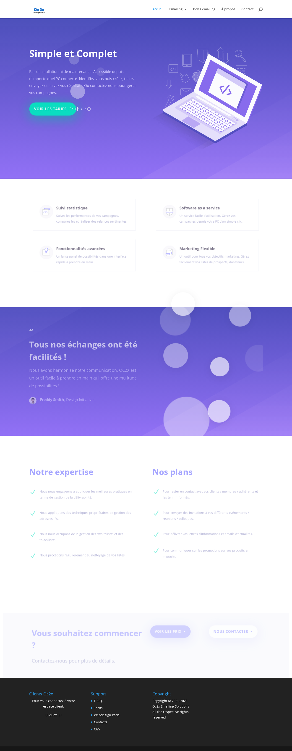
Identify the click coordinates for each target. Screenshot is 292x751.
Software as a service (200, 210)
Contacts (100, 722)
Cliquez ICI (53, 715)
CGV (97, 729)
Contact (247, 9)
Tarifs (98, 708)
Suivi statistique (73, 210)
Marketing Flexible (198, 251)
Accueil (157, 9)
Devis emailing (204, 9)
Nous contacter (228, 633)
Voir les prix (167, 633)
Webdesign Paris (107, 715)
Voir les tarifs (52, 107)
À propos (228, 9)
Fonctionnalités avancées (81, 251)
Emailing (175, 9)
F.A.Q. (98, 701)
